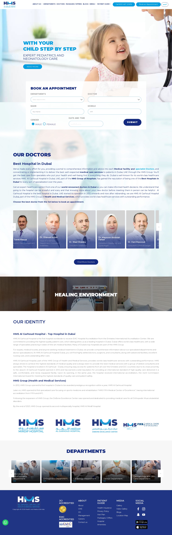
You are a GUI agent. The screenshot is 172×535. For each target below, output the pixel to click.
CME (80, 509)
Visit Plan (101, 515)
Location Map (122, 515)
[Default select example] (57, 100)
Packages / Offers (74, 4)
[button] (13, 55)
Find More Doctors (86, 262)
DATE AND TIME (77, 118)
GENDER (35, 120)
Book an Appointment (148, 4)
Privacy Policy (103, 511)
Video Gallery (121, 509)
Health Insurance (104, 508)
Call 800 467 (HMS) (124, 4)
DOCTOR (92, 94)
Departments (49, 4)
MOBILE (92, 106)
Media (92, 4)
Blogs (85, 4)
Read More (32, 67)
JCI (79, 512)
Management (84, 515)
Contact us (82, 522)
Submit (132, 122)
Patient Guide (103, 4)
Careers (81, 519)
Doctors (61, 4)
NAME (33, 106)
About (80, 505)
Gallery (119, 505)
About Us (37, 4)
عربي (165, 4)
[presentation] (13, 227)
